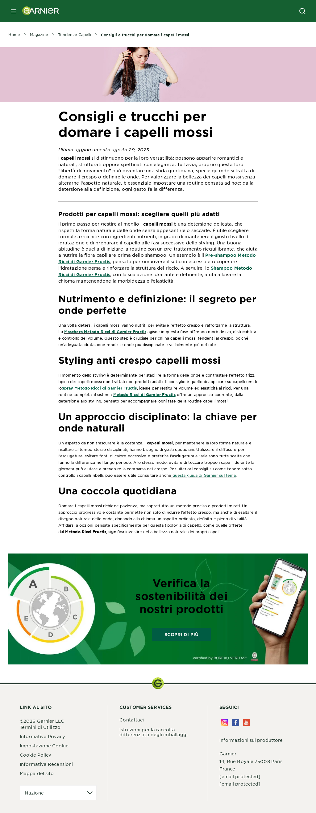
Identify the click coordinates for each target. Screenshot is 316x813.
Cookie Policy (35, 755)
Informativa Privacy (42, 736)
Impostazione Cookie (44, 745)
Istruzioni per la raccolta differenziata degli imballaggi (153, 732)
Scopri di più (181, 634)
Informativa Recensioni (46, 764)
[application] (58, 792)
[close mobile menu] (13, 11)
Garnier (228, 753)
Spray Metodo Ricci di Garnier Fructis (99, 388)
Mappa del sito (37, 773)
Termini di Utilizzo (40, 727)
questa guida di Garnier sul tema (203, 475)
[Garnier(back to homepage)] (38, 11)
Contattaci (131, 719)
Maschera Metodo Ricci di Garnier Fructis (105, 331)
